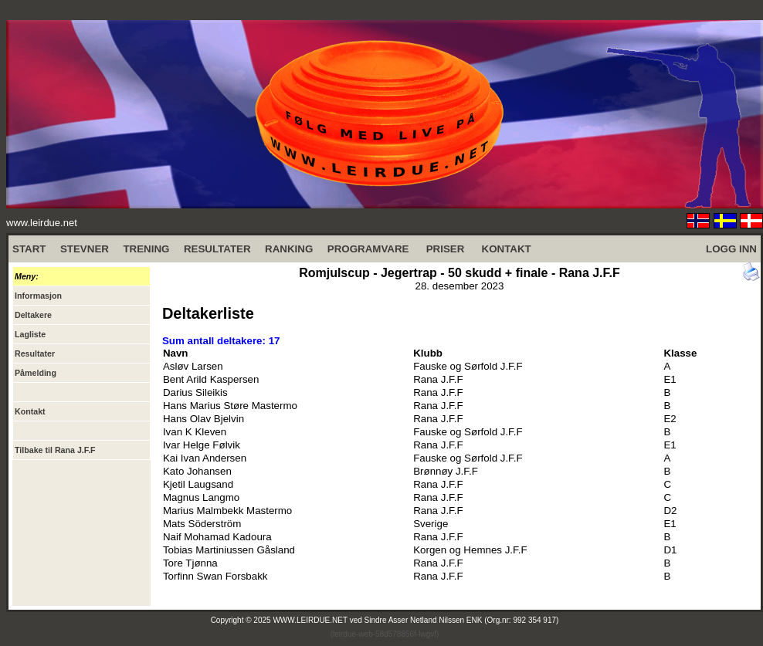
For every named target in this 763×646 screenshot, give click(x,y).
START (29, 249)
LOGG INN (731, 249)
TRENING (146, 249)
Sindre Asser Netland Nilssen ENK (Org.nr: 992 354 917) (462, 620)
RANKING (289, 249)
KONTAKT (506, 249)
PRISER (445, 249)
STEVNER (84, 249)
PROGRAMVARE (368, 249)
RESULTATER (217, 249)
